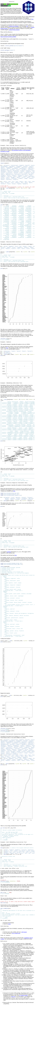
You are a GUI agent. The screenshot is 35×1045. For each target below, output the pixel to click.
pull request (24, 972)
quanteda (9, 573)
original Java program (13, 26)
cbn (27, 26)
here (32, 19)
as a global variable (23, 1036)
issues (9, 964)
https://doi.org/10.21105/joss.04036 (8, 37)
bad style (13, 1037)
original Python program (14, 30)
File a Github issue (16, 973)
